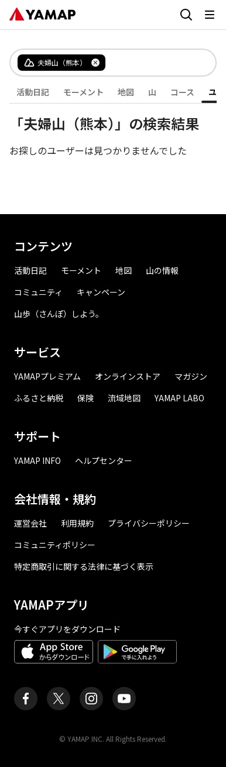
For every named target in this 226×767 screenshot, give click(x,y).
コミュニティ (38, 292)
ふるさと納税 (38, 398)
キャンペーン (101, 292)
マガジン (190, 376)
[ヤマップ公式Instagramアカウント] (91, 698)
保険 (85, 398)
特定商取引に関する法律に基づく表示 (83, 566)
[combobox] (151, 63)
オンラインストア (127, 376)
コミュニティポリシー (54, 545)
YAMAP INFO (37, 460)
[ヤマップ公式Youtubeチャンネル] (124, 698)
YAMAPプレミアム (47, 376)
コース (182, 92)
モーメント (83, 92)
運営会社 (30, 523)
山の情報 (162, 270)
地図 (126, 92)
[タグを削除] (95, 63)
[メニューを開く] (209, 14)
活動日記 (32, 92)
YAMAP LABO (179, 398)
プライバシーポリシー (149, 523)
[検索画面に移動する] (186, 14)
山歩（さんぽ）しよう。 (59, 313)
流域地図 (124, 398)
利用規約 (77, 523)
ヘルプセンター (103, 460)
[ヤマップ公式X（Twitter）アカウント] (58, 698)
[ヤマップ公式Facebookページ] (25, 698)
